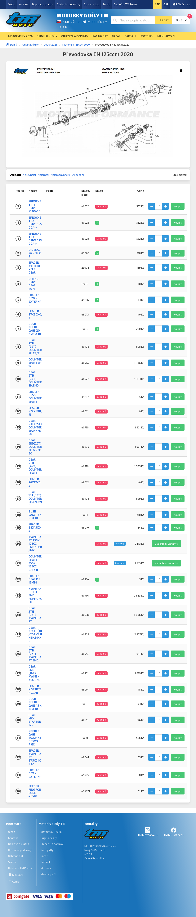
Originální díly (49, 837)
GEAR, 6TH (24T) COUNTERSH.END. (35, 378)
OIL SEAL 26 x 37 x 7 (35, 253)
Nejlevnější (29, 174)
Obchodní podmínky (68, 4)
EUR (165, 4)
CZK (157, 4)
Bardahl (45, 862)
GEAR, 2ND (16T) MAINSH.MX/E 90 (35, 673)
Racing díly (47, 850)
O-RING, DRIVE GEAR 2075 (34, 283)
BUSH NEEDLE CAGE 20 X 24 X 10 (35, 328)
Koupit (178, 206)
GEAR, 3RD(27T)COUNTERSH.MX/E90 (35, 446)
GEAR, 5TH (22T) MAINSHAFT (35, 614)
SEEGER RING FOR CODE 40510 (35, 791)
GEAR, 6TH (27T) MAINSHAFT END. (35, 653)
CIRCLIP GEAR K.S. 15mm (35, 579)
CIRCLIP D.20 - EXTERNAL (35, 299)
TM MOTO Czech (148, 832)
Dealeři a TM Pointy (125, 4)
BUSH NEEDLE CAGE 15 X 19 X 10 (35, 703)
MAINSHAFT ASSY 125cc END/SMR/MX (35, 543)
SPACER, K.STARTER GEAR (35, 689)
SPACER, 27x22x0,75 (35, 411)
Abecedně (78, 174)
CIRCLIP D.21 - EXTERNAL (35, 775)
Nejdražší (43, 174)
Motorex (46, 868)
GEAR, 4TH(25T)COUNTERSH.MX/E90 (35, 427)
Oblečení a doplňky (52, 843)
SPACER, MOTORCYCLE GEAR (35, 267)
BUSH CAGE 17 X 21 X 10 (35, 515)
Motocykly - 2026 (51, 831)
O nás (11, 4)
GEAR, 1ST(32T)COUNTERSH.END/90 (35, 498)
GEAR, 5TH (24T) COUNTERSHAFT (35, 466)
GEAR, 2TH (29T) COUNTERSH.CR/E (35, 346)
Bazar (44, 855)
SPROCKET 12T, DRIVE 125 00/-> (35, 222)
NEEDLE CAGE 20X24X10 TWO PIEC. (35, 737)
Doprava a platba (42, 4)
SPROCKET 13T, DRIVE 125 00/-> (35, 238)
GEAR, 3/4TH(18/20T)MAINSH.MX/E (35, 634)
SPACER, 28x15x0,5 (35, 527)
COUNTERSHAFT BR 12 (35, 363)
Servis (106, 4)
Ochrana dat (91, 4)
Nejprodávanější (60, 174)
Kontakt (23, 4)
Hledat (163, 20)
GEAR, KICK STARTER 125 (35, 720)
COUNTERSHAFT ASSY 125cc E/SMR (35, 563)
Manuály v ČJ (48, 874)
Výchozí (15, 174)
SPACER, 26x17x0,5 (35, 482)
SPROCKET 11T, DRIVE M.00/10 (35, 206)
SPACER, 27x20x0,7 (35, 314)
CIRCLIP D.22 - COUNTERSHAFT (35, 396)
